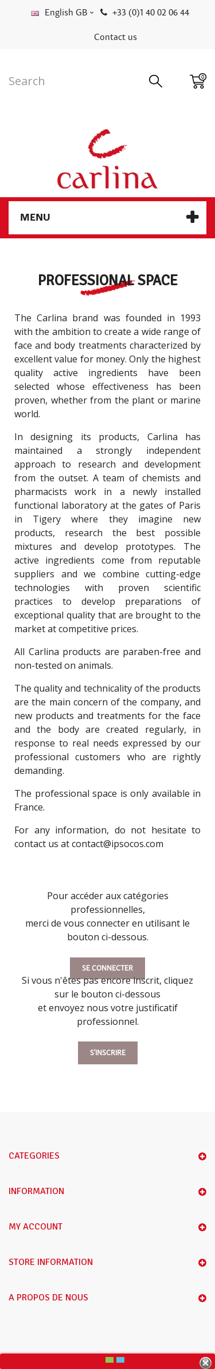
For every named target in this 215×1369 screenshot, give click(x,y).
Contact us (115, 37)
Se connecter (107, 968)
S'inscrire (108, 1052)
